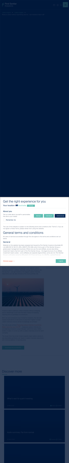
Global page (9, 261)
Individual (49, 216)
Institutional (60, 216)
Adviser (38, 216)
